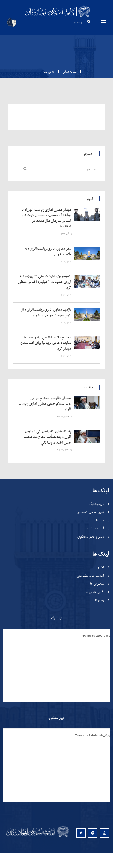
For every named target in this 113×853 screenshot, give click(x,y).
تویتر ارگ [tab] (56, 618)
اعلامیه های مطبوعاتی (90, 575)
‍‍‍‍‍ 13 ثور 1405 (66, 233)
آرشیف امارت (95, 528)
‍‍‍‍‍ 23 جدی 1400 (65, 449)
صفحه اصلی (68, 71)
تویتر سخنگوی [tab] (56, 717)
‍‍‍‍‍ (45, 218)
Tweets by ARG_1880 (96, 635)
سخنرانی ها (97, 583)
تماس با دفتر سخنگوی (90, 536)
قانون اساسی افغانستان (90, 512)
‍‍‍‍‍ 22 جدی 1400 (65, 416)
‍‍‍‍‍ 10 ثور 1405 (66, 261)
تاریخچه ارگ (96, 503)
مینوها (104, 22)
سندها (100, 520)
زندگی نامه (49, 71)
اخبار (101, 567)
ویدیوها (99, 600)
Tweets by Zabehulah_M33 (92, 735)
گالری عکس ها (95, 592)
